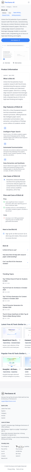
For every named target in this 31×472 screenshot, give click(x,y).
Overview (6, 63)
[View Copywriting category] (14, 372)
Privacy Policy (11, 469)
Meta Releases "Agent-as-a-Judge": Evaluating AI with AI (14, 430)
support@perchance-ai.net (8, 401)
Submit (3, 418)
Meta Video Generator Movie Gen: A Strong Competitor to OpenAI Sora (13, 434)
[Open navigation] (28, 2)
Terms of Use (19, 469)
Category (8, 7)
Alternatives (17, 63)
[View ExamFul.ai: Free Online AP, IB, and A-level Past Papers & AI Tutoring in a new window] (11, 333)
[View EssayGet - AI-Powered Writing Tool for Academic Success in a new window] (11, 362)
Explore (3, 411)
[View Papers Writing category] (7, 343)
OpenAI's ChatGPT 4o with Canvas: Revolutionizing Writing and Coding (15, 438)
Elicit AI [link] (15, 7)
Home (3, 7)
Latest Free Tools (5, 408)
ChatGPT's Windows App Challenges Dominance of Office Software (15, 426)
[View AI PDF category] (27, 372)
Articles (3, 415)
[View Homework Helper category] (15, 343)
